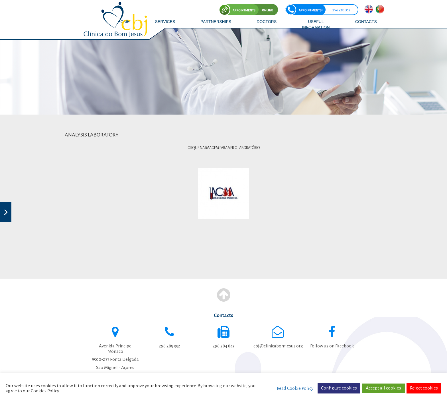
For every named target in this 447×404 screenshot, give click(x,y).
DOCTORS (267, 21)
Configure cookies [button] (339, 388)
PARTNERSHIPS (216, 21)
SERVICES (165, 21)
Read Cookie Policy (295, 388)
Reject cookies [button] (424, 388)
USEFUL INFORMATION (316, 24)
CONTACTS (366, 21)
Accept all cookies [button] (383, 388)
